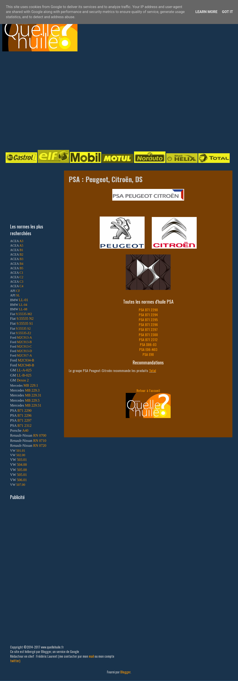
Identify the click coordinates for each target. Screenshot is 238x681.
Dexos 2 (23, 380)
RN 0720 (39, 445)
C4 (21, 286)
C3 (21, 281)
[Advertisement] (42, 100)
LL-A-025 (24, 370)
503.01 (22, 460)
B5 (21, 268)
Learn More (206, 12)
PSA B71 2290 (148, 309)
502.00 (20, 455)
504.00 (22, 464)
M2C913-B (24, 342)
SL (18, 295)
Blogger (125, 672)
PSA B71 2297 (148, 329)
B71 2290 (24, 410)
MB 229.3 (32, 390)
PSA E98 (148, 354)
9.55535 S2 (23, 328)
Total (152, 370)
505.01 (22, 475)
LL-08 (23, 309)
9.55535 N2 (25, 318)
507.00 (20, 484)
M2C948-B (26, 365)
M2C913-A (24, 337)
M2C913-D (24, 351)
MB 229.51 (33, 405)
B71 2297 (24, 420)
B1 (21, 250)
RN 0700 (39, 435)
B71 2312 (24, 425)
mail (91, 656)
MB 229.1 (31, 385)
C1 (21, 272)
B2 (21, 254)
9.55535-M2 (24, 314)
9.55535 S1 (25, 323)
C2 (21, 277)
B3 (21, 259)
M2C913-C (24, 346)
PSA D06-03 (148, 344)
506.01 (22, 480)
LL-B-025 (24, 375)
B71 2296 (24, 415)
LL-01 (23, 300)
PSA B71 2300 (148, 334)
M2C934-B (26, 360)
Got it (227, 12)
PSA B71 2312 (148, 339)
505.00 (22, 470)
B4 (21, 263)
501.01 (20, 450)
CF (18, 291)
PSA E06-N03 (148, 349)
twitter (14, 660)
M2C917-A (24, 355)
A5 (21, 245)
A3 (21, 241)
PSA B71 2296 (148, 324)
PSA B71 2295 (148, 319)
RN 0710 (39, 440)
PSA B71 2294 (148, 314)
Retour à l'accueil (148, 390)
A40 (25, 430)
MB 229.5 (32, 400)
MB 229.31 (33, 395)
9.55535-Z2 (23, 333)
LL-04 (23, 305)
